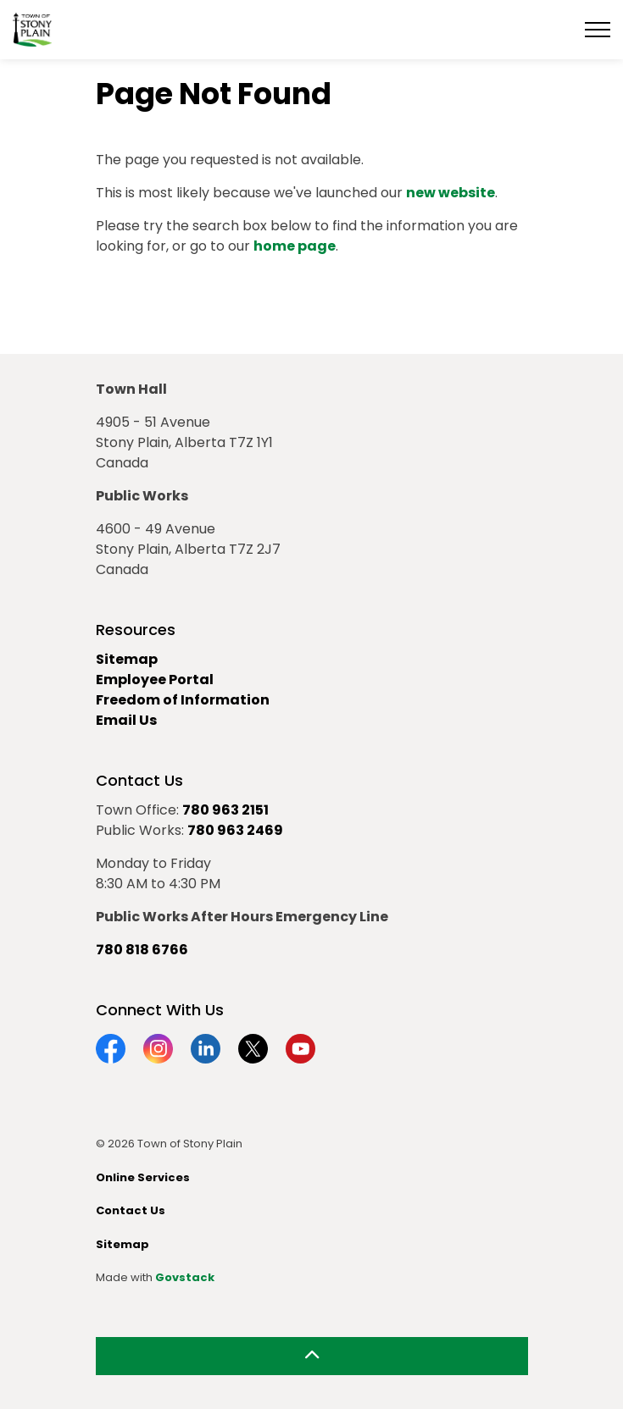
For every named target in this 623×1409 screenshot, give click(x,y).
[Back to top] (312, 1356)
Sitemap (127, 659)
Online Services (143, 1177)
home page (294, 246)
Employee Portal (155, 679)
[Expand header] (597, 29)
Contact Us (130, 1210)
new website (450, 192)
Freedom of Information (183, 700)
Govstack (184, 1277)
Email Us (126, 720)
